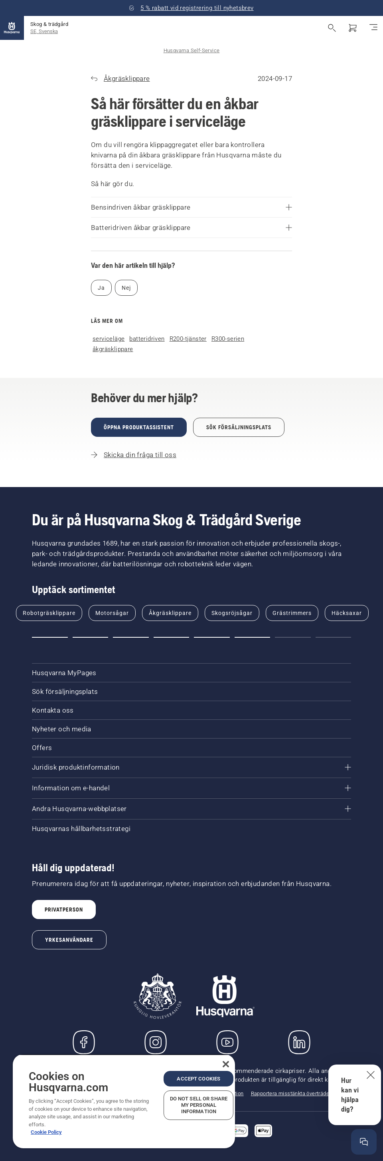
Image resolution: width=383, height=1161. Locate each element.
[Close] (226, 1064)
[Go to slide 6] (252, 637)
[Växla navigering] (373, 27)
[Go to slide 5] (212, 637)
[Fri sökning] (332, 27)
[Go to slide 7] (293, 637)
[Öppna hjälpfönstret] (364, 1142)
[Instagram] (156, 1042)
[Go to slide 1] (50, 637)
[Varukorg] (352, 27)
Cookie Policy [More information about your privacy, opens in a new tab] (46, 1132)
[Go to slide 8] (333, 637)
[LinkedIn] (299, 1042)
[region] (124, 1101)
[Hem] (12, 28)
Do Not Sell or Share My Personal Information (199, 1105)
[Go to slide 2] (91, 637)
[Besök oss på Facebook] (84, 1042)
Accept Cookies (198, 1079)
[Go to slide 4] (172, 637)
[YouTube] (227, 1042)
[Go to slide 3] (131, 637)
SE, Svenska (44, 31)
